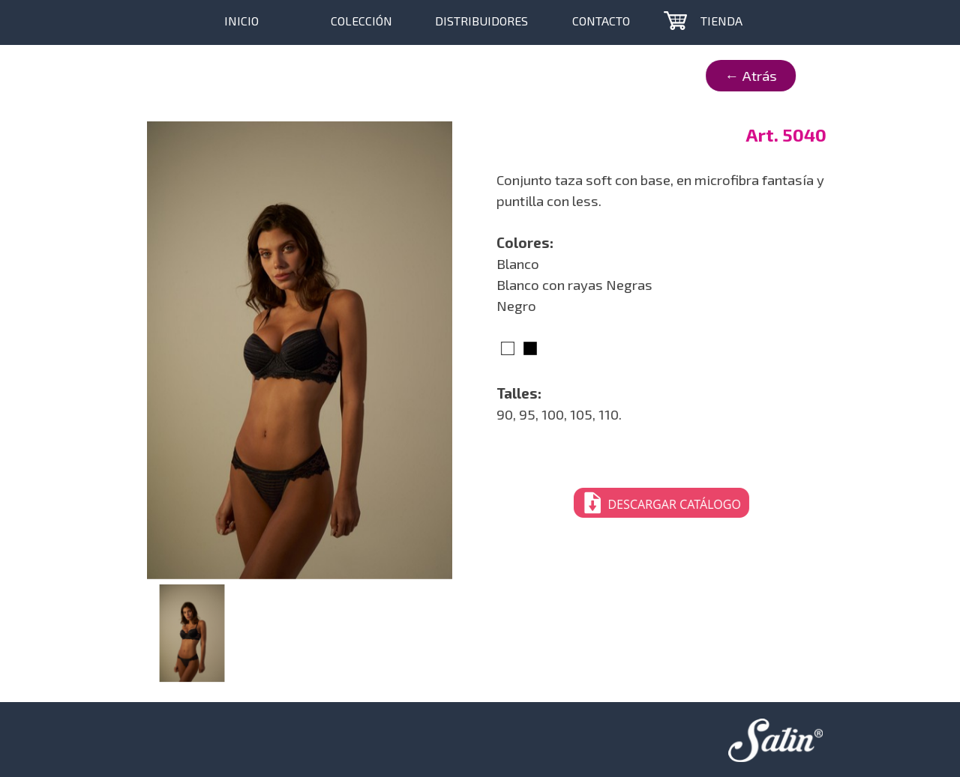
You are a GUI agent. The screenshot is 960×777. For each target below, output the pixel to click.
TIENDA (721, 20)
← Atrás (704, 75)
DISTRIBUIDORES (481, 20)
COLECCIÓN (361, 20)
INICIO (241, 20)
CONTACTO (601, 20)
